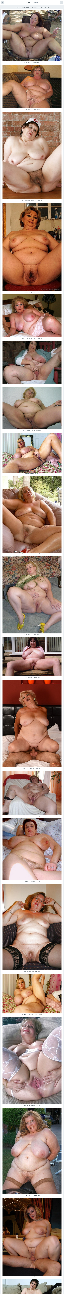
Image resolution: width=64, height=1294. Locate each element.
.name (32, 2)
